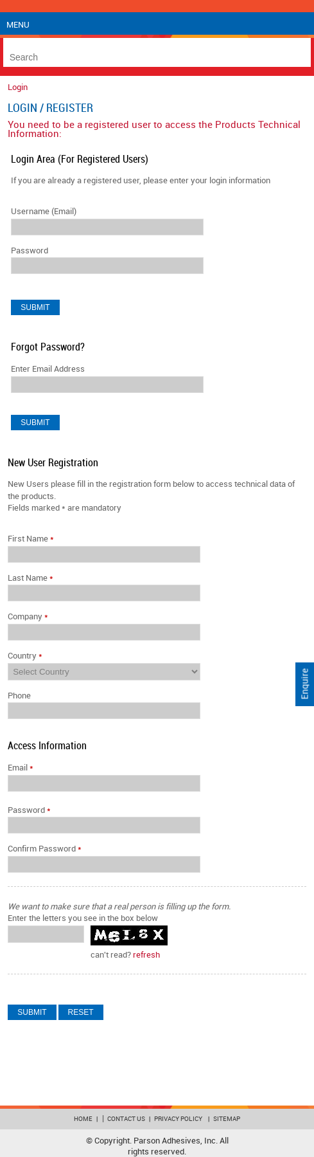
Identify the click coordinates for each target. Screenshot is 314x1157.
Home (83, 1119)
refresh (146, 955)
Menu (18, 25)
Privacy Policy (178, 1119)
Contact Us (126, 1119)
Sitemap (226, 1119)
